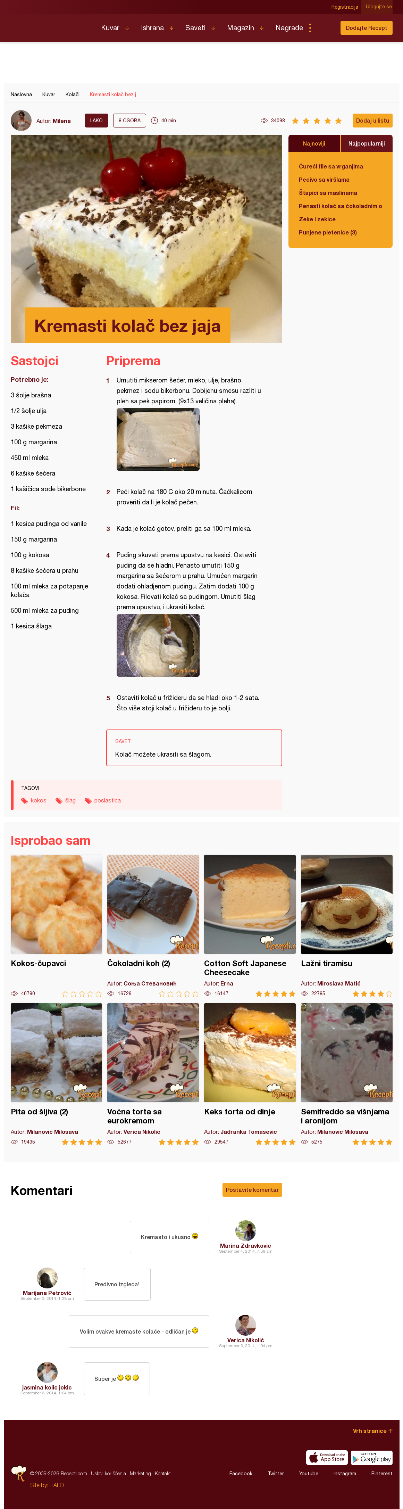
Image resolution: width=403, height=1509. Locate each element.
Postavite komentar (252, 1189)
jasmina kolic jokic (47, 1387)
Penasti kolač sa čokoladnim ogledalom (340, 206)
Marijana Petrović (47, 1292)
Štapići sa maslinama (328, 192)
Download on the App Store (327, 1457)
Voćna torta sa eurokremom (153, 1074)
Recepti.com (51, 25)
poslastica (107, 800)
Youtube (308, 1473)
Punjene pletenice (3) (328, 232)
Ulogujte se (380, 7)
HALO (57, 1485)
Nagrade (289, 28)
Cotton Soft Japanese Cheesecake (250, 926)
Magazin (240, 28)
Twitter (276, 1473)
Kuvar (110, 28)
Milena (62, 120)
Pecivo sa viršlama (324, 179)
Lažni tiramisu (347, 926)
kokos (39, 800)
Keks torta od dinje (250, 1074)
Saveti (195, 28)
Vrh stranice (370, 1430)
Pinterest (382, 1473)
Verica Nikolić (245, 1340)
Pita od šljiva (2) (56, 1074)
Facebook (240, 1473)
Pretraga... (324, 28)
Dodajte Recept (366, 27)
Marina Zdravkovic (245, 1245)
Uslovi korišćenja (108, 1473)
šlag (70, 800)
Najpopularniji (367, 143)
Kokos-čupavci (56, 926)
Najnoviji (314, 143)
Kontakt (163, 1473)
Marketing (140, 1473)
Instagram (345, 1473)
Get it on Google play (372, 1457)
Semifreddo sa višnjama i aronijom (347, 1074)
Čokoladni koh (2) (153, 926)
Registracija (346, 7)
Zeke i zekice (317, 219)
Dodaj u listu (372, 120)
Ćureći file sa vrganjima (331, 166)
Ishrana (152, 28)
